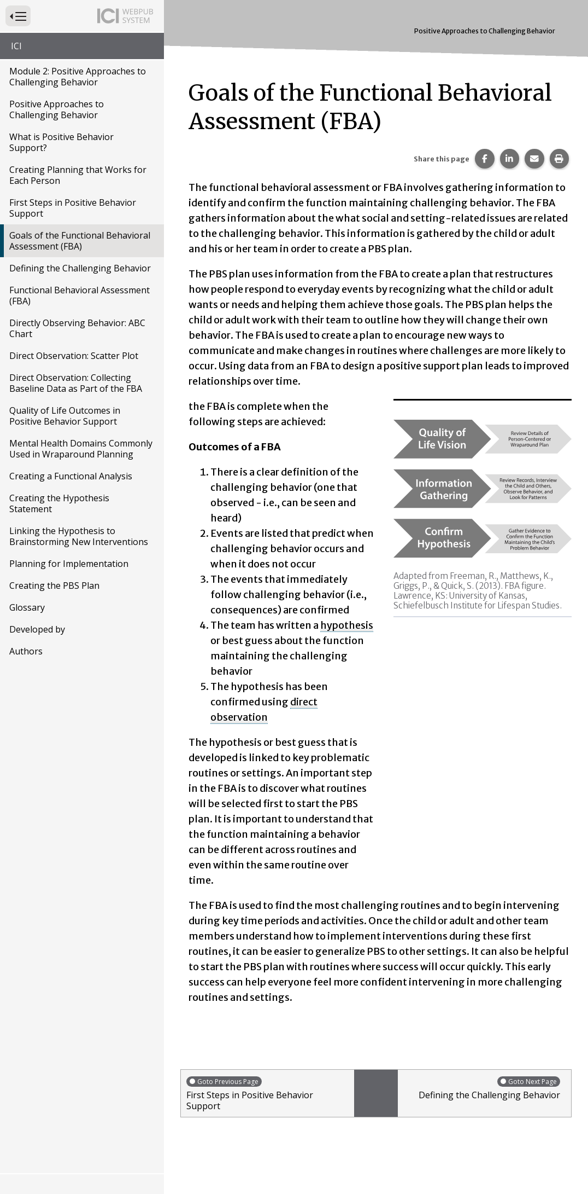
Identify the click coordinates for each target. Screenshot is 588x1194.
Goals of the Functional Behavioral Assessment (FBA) (79, 240)
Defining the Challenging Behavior (80, 268)
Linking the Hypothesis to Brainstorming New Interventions (78, 536)
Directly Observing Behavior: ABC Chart (77, 328)
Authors (26, 651)
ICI (16, 46)
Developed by (37, 629)
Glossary (27, 607)
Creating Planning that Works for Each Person (77, 175)
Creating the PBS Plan (54, 585)
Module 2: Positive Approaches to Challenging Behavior (77, 76)
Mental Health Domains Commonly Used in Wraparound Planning (80, 448)
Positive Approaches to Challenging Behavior (56, 109)
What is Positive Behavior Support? (61, 142)
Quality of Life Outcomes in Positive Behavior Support (64, 415)
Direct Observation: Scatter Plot (73, 356)
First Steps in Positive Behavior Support (72, 207)
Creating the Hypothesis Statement (59, 503)
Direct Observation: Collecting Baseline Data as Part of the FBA (75, 383)
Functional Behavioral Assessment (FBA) (79, 295)
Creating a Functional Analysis (70, 476)
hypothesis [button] (346, 625)
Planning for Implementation (68, 564)
